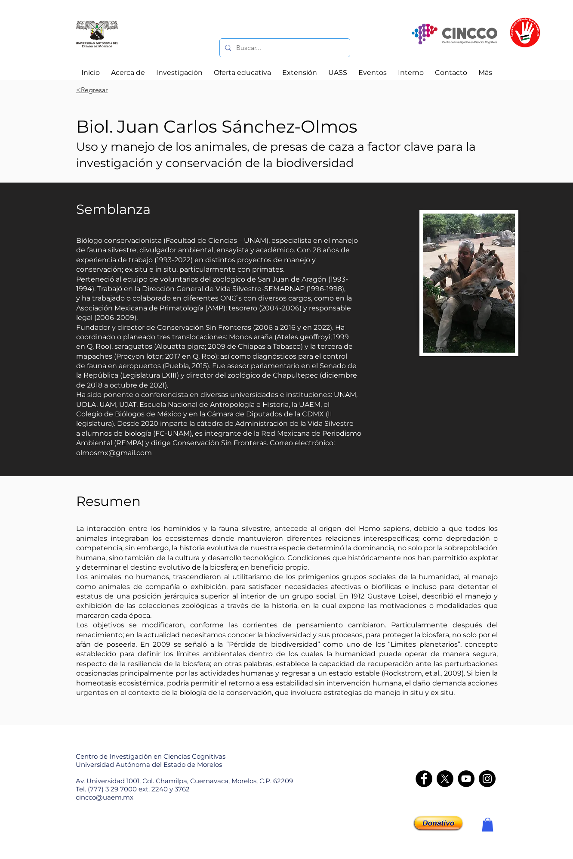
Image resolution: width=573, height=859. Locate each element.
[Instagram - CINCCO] (487, 778)
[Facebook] (424, 778)
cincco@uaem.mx (104, 797)
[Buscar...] (284, 48)
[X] (445, 778)
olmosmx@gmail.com (114, 453)
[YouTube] (466, 778)
